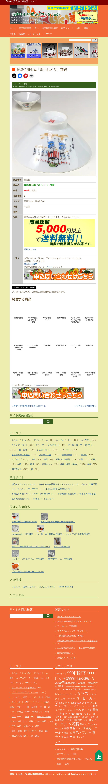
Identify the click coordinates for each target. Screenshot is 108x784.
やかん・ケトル (19, 440)
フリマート (61, 774)
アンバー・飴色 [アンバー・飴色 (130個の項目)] (87, 689)
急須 (46, 459)
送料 (86, 28)
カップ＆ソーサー (64, 440)
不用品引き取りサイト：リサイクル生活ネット (33, 494)
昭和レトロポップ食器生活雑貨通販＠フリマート (32, 774)
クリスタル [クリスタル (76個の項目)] (72, 699)
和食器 (24, 1)
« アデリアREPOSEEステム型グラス (29, 406)
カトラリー (86, 440)
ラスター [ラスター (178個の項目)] (59, 717)
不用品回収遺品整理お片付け (59, 489)
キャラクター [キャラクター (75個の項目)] (62, 699)
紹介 (79, 28)
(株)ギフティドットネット (23, 484)
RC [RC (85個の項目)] (93, 686)
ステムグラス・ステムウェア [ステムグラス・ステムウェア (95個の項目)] (70, 703)
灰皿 (19, 464)
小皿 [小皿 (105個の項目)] (96, 717)
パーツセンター (35, 34)
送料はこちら (30, 249)
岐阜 (46, 86)
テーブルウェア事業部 (87, 484)
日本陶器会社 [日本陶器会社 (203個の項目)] (62, 720)
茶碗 (25, 84)
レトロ (33, 1)
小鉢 (33, 459)
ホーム (13, 28)
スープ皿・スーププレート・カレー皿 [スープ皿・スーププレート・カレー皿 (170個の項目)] (76, 706)
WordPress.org (66, 587)
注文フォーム (63, 754)
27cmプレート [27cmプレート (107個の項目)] (60, 674)
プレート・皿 (45, 454)
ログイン (16, 587)
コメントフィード (47, 587)
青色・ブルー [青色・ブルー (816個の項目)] (82, 732)
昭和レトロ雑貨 (63, 459)
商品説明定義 (25, 28)
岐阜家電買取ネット (21, 499)
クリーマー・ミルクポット (48, 445)
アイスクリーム (41, 440)
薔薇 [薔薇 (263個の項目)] (66, 728)
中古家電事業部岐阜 (67, 494)
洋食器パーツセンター (43, 499)
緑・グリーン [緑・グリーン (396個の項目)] (63, 724)
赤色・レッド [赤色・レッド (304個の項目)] (77, 728)
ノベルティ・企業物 (35, 86)
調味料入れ (17, 469)
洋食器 (16, 1)
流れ (36, 28)
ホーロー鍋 (67, 454)
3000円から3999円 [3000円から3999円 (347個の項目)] (76, 682)
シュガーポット (44, 450)
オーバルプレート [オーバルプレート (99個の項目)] (69, 694)
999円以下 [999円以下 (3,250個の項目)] (77, 672)
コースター (24, 450)
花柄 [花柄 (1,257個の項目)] (75, 724)
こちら (49, 267)
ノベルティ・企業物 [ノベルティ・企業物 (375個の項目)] (85, 709)
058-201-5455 (30, 264)
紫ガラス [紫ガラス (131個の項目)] (73, 720)
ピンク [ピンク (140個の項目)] (85, 714)
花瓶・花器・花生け (69, 464)
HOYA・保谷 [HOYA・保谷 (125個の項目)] (86, 686)
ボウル (84, 454)
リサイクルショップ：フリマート (27, 489)
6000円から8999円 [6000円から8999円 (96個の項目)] (73, 686)
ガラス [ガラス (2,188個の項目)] (83, 693)
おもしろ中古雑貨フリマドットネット (56, 484)
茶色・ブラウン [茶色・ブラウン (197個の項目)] (87, 724)
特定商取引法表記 (50, 28)
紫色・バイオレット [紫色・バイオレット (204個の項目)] (88, 720)
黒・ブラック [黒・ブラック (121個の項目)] (78, 737)
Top (8, 1)
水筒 (81, 459)
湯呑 (93, 459)
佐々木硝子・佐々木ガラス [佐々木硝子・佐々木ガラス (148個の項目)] (82, 717)
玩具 (32, 464)
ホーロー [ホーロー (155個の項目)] (93, 714)
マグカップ (17, 459)
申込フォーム (67, 28)
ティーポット (66, 450)
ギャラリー (62, 749)
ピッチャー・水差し (21, 454)
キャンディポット (20, 445)
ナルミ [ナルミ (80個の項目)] (70, 710)
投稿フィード (29, 587)
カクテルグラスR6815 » (85, 406)
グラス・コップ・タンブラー (81, 445)
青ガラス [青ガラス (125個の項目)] (68, 733)
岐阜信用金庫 (54, 86)
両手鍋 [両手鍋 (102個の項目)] (67, 717)
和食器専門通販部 (87, 494)
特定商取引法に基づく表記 (69, 759)
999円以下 (23, 86)
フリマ (49, 34)
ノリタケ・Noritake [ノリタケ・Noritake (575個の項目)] (68, 713)
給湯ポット (47, 464)
